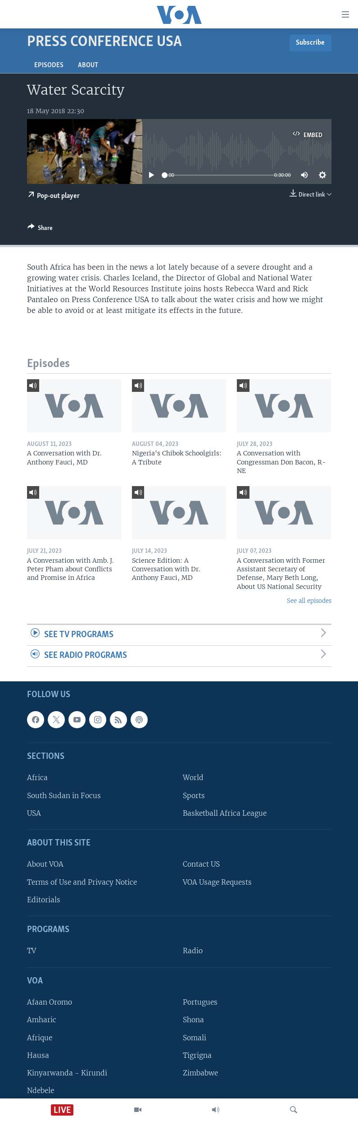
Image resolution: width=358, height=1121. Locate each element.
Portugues (200, 1002)
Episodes (48, 65)
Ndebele (40, 1090)
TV (31, 951)
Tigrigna (197, 1055)
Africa (37, 778)
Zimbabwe (200, 1073)
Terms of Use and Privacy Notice (82, 882)
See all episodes (309, 601)
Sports (194, 795)
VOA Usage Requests (217, 882)
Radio (193, 951)
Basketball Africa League (225, 813)
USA (34, 813)
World (193, 778)
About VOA (45, 864)
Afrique (39, 1038)
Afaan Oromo (49, 1002)
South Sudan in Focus (64, 795)
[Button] (40, 229)
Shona (193, 1019)
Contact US (201, 864)
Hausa (38, 1055)
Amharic (41, 1019)
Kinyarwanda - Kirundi (67, 1073)
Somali (194, 1038)
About (88, 65)
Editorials (43, 900)
